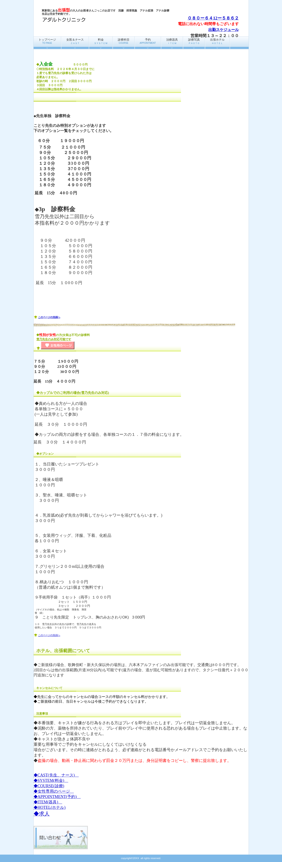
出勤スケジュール (223, 30)
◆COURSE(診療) (49, 786)
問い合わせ (61, 837)
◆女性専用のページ (54, 791)
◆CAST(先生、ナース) (56, 775)
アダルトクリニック (86, 20)
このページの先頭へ (49, 317)
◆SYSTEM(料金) (51, 780)
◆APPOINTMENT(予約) (57, 796)
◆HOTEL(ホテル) (50, 807)
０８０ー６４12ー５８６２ (213, 18)
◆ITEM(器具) (48, 802)
